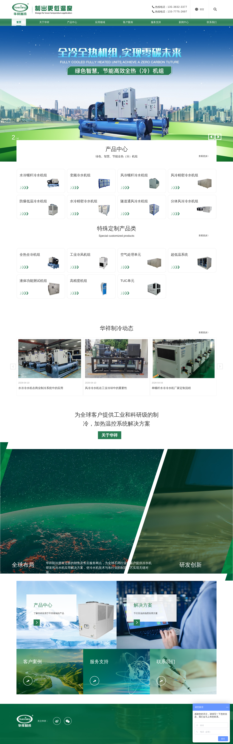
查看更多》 (204, 156)
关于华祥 (44, 22)
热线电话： (171, 7)
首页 (18, 22)
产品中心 (72, 22)
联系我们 (212, 22)
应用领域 (100, 22)
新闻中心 (184, 22)
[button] (211, 137)
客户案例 (128, 22)
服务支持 (156, 22)
